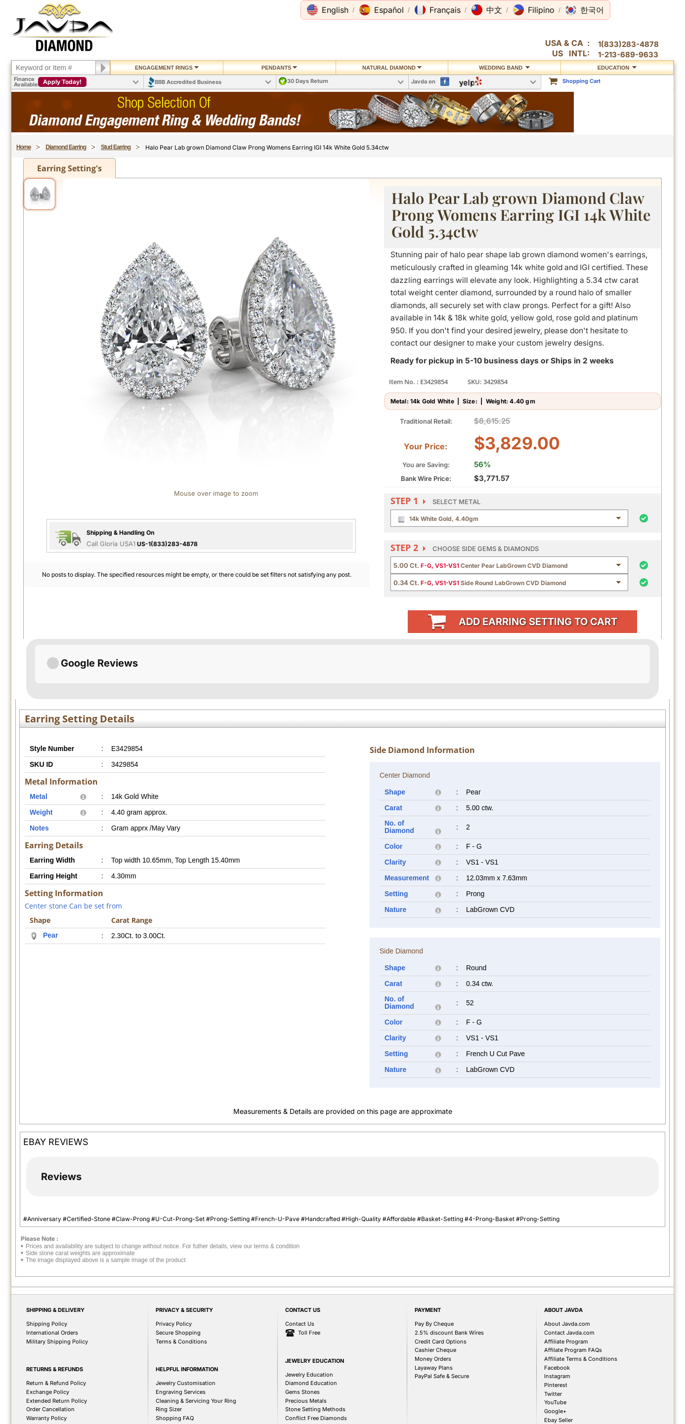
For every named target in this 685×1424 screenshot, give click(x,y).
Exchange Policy (47, 1331)
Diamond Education (311, 1322)
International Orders (52, 1272)
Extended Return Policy (56, 1340)
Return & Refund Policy (56, 1322)
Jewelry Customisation (185, 1322)
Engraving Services (181, 1331)
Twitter (553, 1333)
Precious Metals (306, 1340)
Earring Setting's (69, 168)
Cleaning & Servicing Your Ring (196, 1340)
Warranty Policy (46, 1357)
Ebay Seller (558, 1359)
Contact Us (299, 1263)
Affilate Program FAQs (573, 1289)
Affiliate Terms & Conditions (580, 1298)
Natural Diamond (392, 68)
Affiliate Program (566, 1281)
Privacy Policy (174, 1263)
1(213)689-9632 (124, 1408)
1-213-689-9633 (628, 54)
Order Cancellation (50, 1348)
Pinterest (555, 1324)
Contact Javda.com (569, 1272)
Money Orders (433, 1298)
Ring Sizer (169, 1348)
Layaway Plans (434, 1307)
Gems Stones (302, 1331)
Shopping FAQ (175, 1357)
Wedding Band (504, 68)
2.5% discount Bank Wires (449, 1272)
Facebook (557, 1307)
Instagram (557, 1315)
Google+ (555, 1350)
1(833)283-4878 (628, 44)
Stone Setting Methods (315, 1348)
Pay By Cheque (434, 1263)
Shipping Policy (46, 1263)
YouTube (555, 1342)
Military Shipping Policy (57, 1281)
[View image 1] (39, 194)
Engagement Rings (167, 68)
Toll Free (302, 1273)
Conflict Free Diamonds (316, 1357)
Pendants (279, 68)
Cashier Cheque (435, 1289)
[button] (327, 9)
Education (617, 68)
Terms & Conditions (181, 1281)
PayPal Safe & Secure (442, 1315)
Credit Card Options (441, 1281)
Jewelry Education (309, 1314)
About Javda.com (567, 1263)
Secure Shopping (178, 1272)
